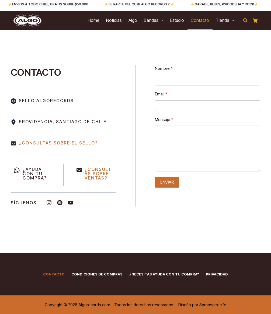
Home (93, 20)
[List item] (49, 202)
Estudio (177, 20)
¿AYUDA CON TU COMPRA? (35, 174)
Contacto (200, 20)
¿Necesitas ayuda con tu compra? (164, 274)
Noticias (114, 20)
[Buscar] (245, 20)
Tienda (226, 20)
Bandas (155, 20)
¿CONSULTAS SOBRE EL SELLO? (58, 143)
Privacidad (217, 274)
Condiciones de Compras (97, 274)
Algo (132, 20)
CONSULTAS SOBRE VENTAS (98, 174)
